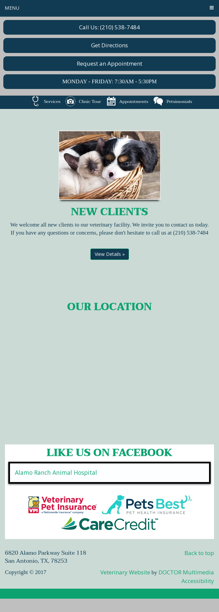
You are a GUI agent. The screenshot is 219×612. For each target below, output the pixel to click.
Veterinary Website (125, 572)
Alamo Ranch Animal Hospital (56, 472)
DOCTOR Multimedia (186, 572)
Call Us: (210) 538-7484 (109, 27)
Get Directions (109, 45)
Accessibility (197, 581)
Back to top (199, 553)
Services (45, 101)
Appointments (127, 101)
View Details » (110, 254)
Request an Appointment (109, 63)
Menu (12, 8)
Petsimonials (172, 101)
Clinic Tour (83, 101)
